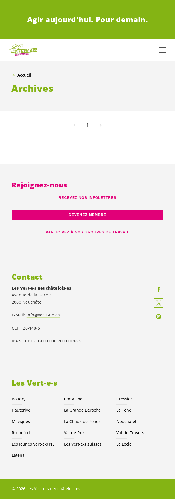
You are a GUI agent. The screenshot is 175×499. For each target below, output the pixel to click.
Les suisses (83, 444)
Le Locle (124, 444)
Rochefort (21, 432)
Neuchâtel (126, 421)
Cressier (124, 399)
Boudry (18, 399)
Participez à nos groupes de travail (87, 232)
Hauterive (21, 410)
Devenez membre (87, 215)
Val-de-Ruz (74, 432)
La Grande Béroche (82, 410)
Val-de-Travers (130, 432)
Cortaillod (73, 399)
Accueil (24, 75)
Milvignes (21, 421)
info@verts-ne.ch (43, 315)
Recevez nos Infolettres (87, 198)
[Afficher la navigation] (162, 50)
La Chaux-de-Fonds (82, 421)
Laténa (18, 455)
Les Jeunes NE (33, 444)
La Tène (123, 410)
